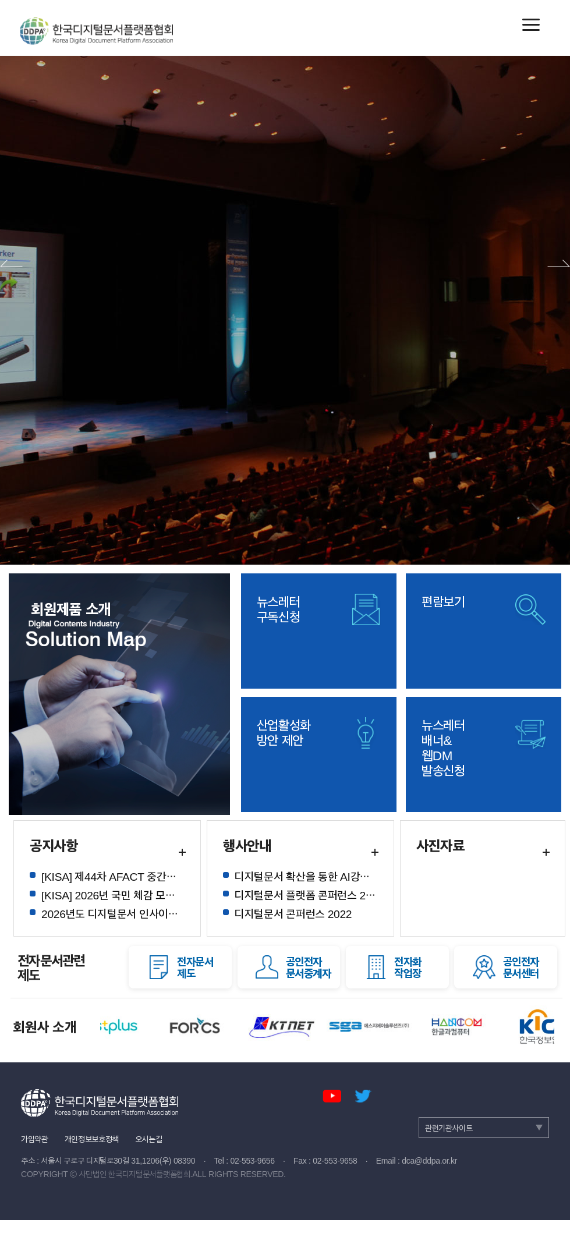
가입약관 (34, 1138)
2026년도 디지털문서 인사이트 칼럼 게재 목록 (113, 913)
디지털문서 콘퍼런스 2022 (293, 913)
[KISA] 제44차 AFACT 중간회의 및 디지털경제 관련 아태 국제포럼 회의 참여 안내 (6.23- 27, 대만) (113, 875)
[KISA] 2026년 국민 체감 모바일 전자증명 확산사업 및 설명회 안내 (113, 894)
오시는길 (148, 1138)
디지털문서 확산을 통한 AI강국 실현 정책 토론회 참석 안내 (306, 875)
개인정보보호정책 (92, 1138)
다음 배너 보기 (558, 263)
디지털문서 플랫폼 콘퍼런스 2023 (306, 894)
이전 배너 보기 (11, 263)
